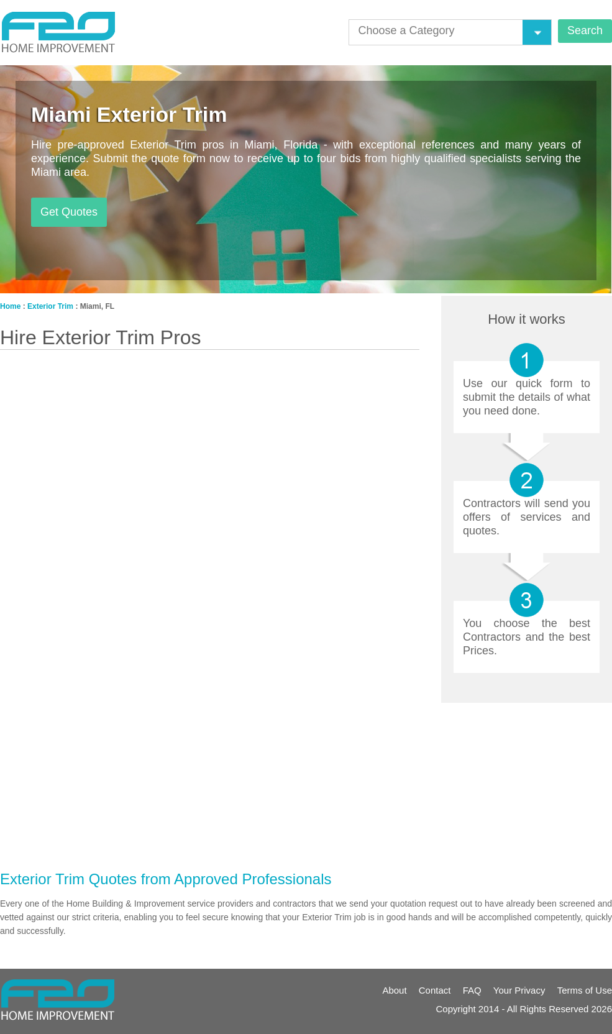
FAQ (472, 990)
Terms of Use (584, 990)
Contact (435, 990)
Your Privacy (519, 990)
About (394, 990)
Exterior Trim (50, 306)
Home (10, 306)
